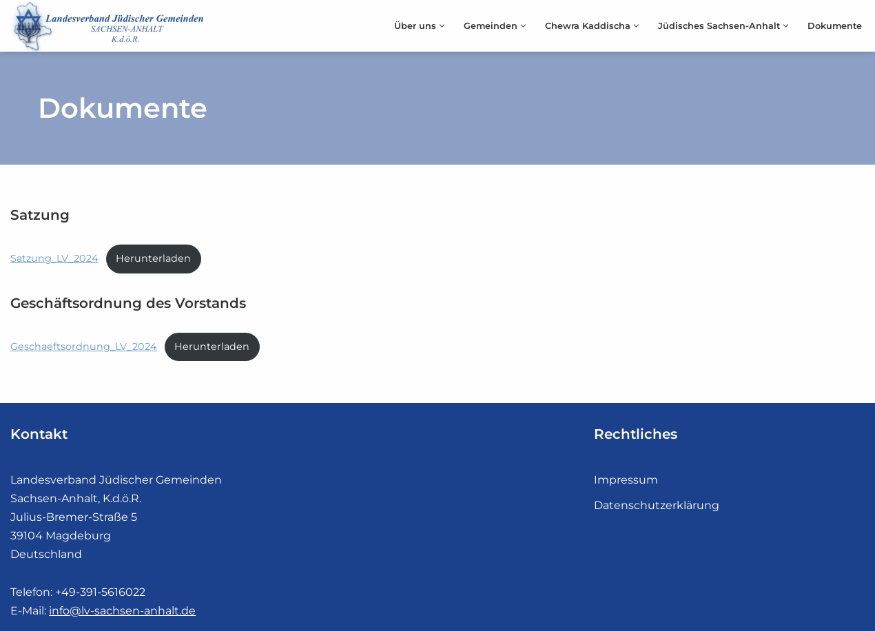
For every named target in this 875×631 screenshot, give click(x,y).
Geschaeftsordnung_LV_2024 (83, 346)
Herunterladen (153, 258)
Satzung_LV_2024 (54, 258)
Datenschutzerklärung (656, 505)
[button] (442, 25)
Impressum (626, 479)
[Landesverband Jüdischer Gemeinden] (110, 26)
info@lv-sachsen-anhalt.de (122, 610)
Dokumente (834, 26)
